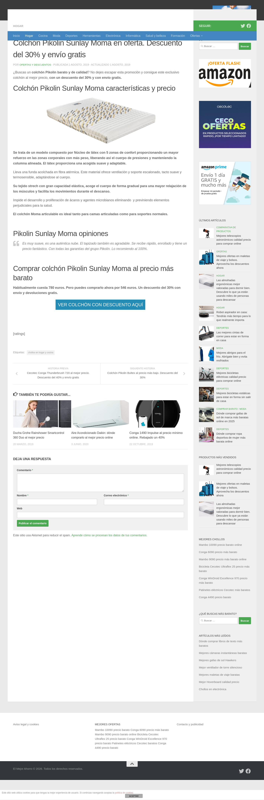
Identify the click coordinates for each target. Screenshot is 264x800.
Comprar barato (227, 429)
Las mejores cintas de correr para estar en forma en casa (232, 356)
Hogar (29, 35)
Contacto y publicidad (190, 744)
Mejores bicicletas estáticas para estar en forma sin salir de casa (233, 417)
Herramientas (92, 35)
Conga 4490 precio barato (215, 617)
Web (19, 528)
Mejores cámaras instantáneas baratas (223, 673)
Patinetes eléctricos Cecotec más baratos (224, 610)
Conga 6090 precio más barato (218, 572)
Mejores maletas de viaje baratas (219, 694)
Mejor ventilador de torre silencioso (220, 687)
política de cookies (124, 792)
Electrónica (113, 35)
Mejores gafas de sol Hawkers (217, 680)
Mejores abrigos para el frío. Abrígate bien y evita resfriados (231, 376)
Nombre (22, 515)
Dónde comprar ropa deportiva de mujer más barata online (231, 457)
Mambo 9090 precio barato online (115, 754)
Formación (178, 35)
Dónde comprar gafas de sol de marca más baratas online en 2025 (232, 437)
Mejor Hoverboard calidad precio (219, 702)
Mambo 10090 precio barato (112, 749)
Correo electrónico (116, 515)
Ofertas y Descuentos (36, 84)
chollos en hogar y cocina (40, 372)
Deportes (71, 35)
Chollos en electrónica (212, 709)
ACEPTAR (134, 796)
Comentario (25, 490)
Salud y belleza (156, 35)
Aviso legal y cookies (26, 744)
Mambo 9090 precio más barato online (223, 579)
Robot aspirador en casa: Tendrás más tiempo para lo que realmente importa (233, 336)
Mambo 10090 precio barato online (220, 564)
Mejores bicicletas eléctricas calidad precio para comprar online (231, 396)
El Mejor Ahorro (41, 13)
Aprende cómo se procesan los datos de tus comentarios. (109, 555)
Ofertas (195, 35)
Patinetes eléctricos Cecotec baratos (134, 763)
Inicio (16, 35)
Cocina (43, 35)
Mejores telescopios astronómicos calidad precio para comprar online (233, 259)
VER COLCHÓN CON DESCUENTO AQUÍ (100, 324)
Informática (133, 35)
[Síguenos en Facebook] (249, 46)
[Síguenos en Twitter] (243, 46)
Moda (56, 35)
